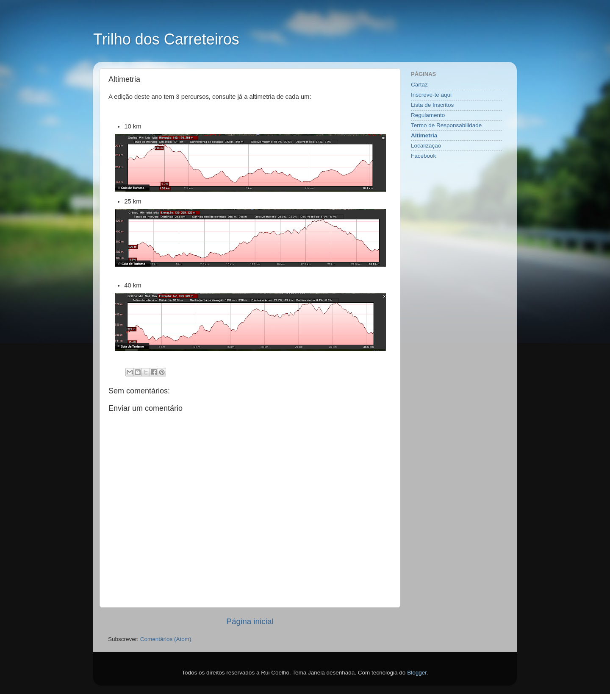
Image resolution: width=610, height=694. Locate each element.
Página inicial (249, 621)
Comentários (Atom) (165, 639)
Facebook (423, 156)
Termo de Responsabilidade (446, 125)
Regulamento (428, 115)
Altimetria (424, 135)
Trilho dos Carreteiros (166, 39)
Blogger (417, 672)
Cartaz (419, 84)
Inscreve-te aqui (431, 95)
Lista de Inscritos (432, 105)
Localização (426, 145)
